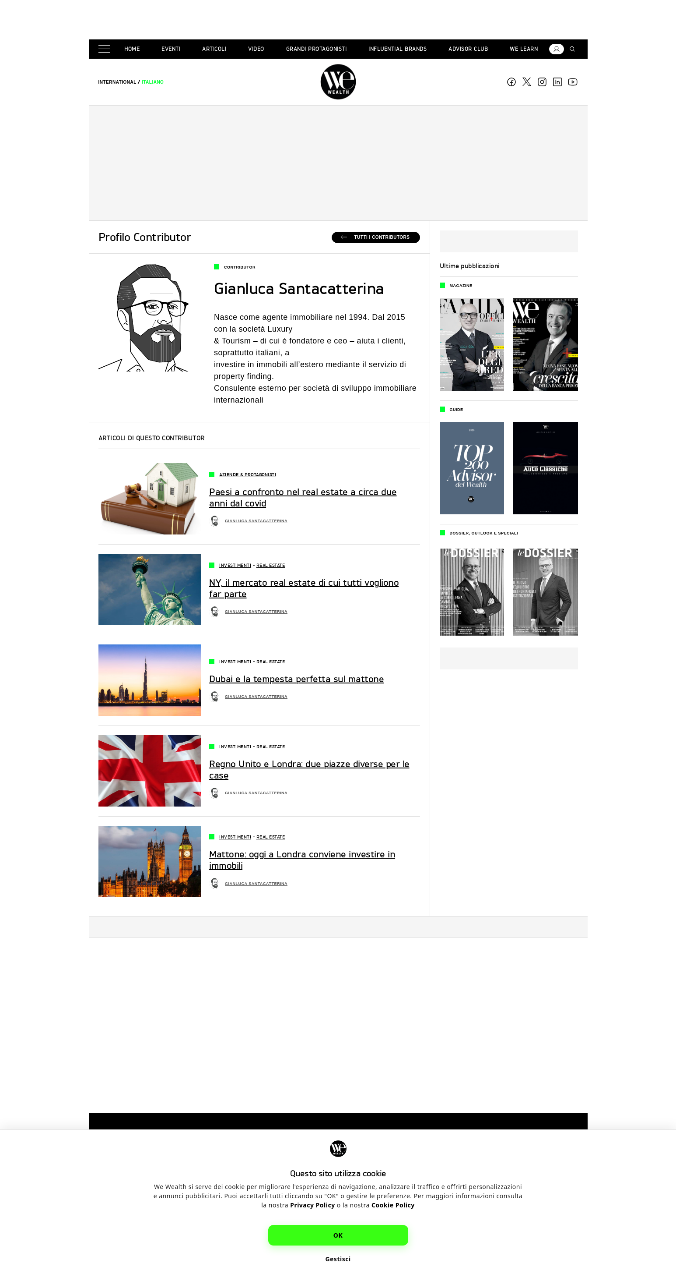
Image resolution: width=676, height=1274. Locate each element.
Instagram (542, 82)
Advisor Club (468, 49)
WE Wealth (338, 82)
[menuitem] (117, 82)
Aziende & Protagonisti (247, 474)
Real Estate (270, 565)
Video (256, 49)
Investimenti (235, 565)
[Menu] (105, 49)
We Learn (524, 49)
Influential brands (397, 49)
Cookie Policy (393, 1205)
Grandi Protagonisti (316, 49)
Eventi (170, 49)
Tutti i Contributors (382, 237)
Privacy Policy (312, 1205)
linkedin (557, 82)
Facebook (511, 82)
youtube (572, 82)
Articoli (214, 49)
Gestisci (337, 1259)
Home (132, 49)
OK (338, 1235)
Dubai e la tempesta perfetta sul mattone (296, 678)
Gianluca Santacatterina (256, 521)
